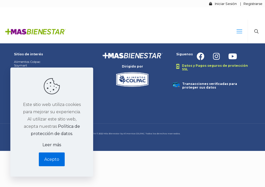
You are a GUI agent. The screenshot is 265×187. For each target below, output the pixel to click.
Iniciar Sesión (226, 4)
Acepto (51, 159)
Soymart (20, 65)
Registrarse (253, 4)
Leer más (51, 144)
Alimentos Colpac (27, 62)
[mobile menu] (239, 31)
